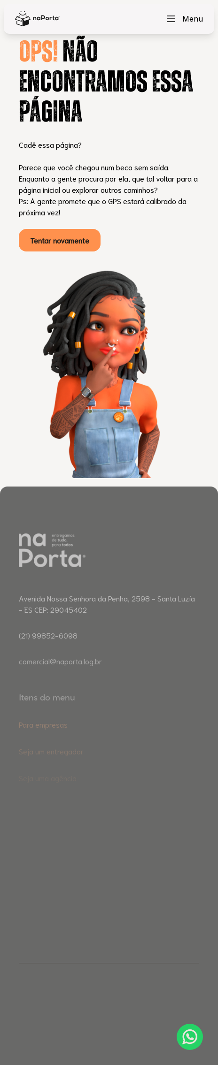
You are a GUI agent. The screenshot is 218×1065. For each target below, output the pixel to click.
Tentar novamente (59, 240)
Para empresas (43, 736)
